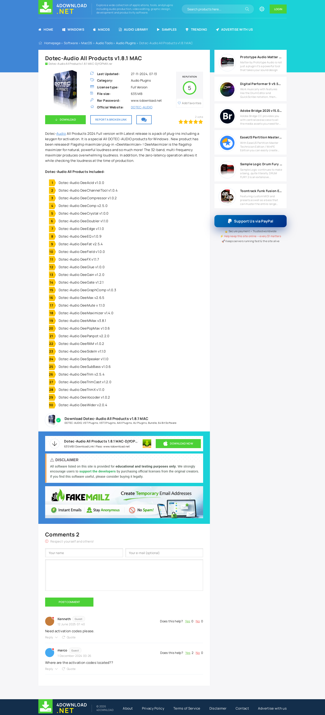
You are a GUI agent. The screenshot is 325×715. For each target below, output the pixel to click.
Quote (71, 637)
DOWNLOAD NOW (178, 443)
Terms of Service (186, 708)
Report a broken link (111, 119)
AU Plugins (140, 422)
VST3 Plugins (107, 422)
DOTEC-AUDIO (141, 107)
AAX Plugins (124, 422)
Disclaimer (218, 708)
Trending (196, 29)
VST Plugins (90, 422)
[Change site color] (261, 9)
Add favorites (191, 103)
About (128, 708)
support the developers (98, 471)
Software (71, 43)
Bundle (152, 422)
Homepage (52, 43)
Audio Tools (104, 43)
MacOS (101, 29)
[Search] (247, 9)
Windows (73, 29)
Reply (49, 637)
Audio (61, 133)
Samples (166, 29)
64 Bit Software (167, 422)
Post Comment (69, 602)
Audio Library (133, 29)
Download (68, 119)
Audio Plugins (126, 43)
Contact (242, 708)
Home (45, 29)
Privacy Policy (153, 708)
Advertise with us (234, 29)
